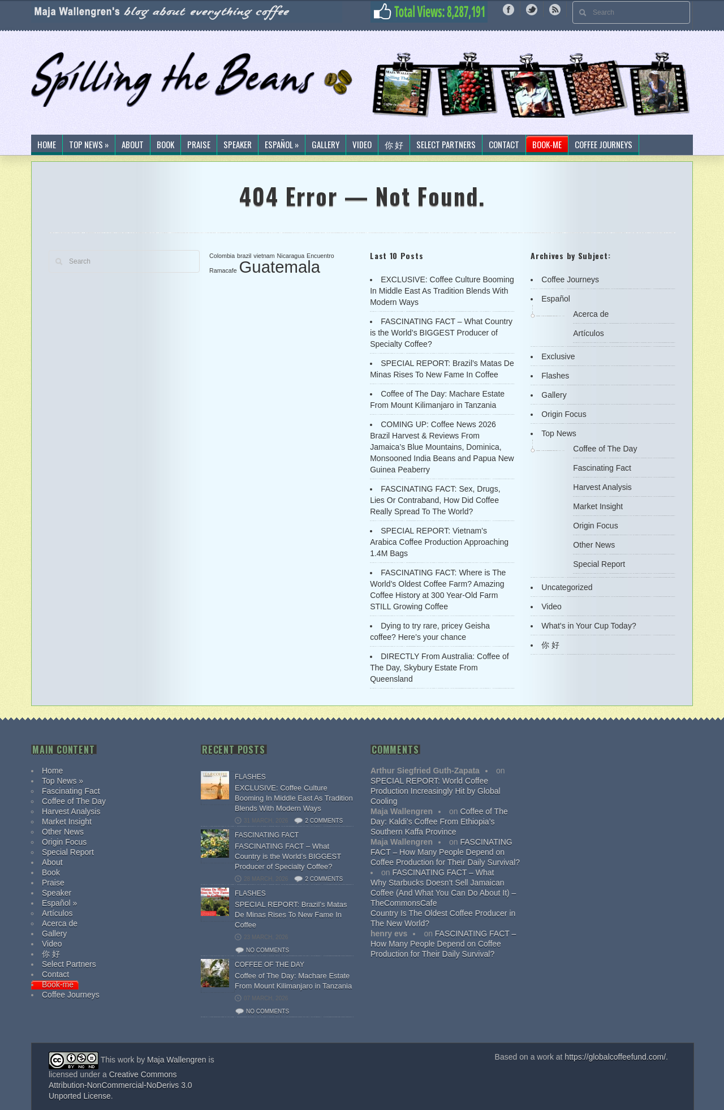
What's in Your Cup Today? (588, 625)
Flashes (555, 375)
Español (555, 298)
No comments (267, 950)
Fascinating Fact (602, 467)
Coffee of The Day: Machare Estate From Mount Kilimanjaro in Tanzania (293, 980)
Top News (558, 433)
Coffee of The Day (605, 448)
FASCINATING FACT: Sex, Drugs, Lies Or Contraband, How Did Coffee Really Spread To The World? (435, 500)
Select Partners (446, 144)
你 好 (394, 144)
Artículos (588, 333)
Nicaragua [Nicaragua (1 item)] (291, 255)
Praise (198, 144)
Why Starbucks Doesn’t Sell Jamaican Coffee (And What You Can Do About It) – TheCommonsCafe (443, 892)
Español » (282, 144)
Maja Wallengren (176, 1059)
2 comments (324, 821)
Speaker (237, 144)
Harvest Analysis (602, 487)
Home (46, 144)
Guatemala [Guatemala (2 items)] (279, 266)
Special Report (599, 564)
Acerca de (591, 314)
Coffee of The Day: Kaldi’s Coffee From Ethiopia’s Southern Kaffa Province (439, 821)
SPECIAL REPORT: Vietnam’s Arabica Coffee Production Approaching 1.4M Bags (439, 542)
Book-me (547, 144)
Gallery (325, 144)
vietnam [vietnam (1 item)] (263, 255)
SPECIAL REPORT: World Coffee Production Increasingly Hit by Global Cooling (435, 791)
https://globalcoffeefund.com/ (615, 1056)
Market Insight (598, 506)
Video (362, 144)
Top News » (89, 144)
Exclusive (558, 356)
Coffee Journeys (603, 144)
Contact (504, 144)
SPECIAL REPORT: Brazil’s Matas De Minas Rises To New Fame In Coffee (291, 914)
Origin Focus (563, 414)
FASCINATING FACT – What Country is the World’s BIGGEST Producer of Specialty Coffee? (441, 333)
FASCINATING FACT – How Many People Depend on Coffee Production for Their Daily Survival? (445, 852)
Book (165, 144)
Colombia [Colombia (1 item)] (222, 255)
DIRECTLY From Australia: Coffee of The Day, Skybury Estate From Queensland (439, 667)
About (133, 144)
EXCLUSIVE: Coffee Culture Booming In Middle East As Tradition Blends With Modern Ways (442, 291)
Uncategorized (566, 587)
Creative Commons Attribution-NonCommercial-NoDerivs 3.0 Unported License (120, 1085)
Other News (594, 544)
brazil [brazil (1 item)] (244, 255)
